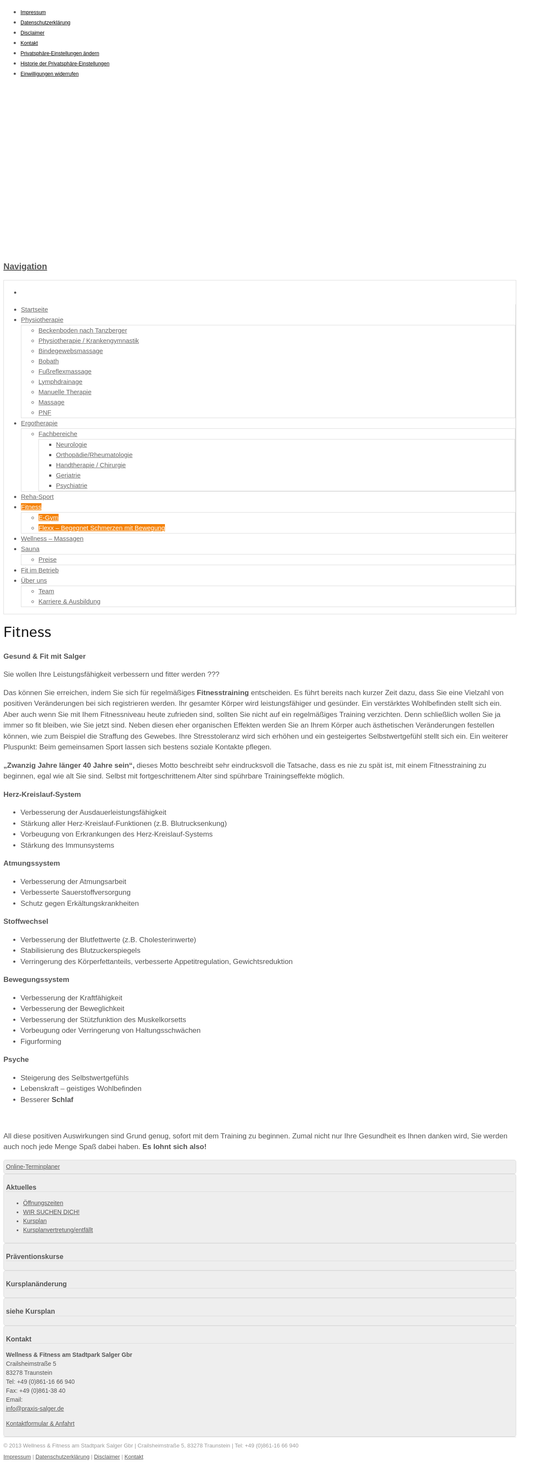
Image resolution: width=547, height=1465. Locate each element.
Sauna (30, 548)
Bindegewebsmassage (70, 350)
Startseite (34, 309)
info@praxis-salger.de (35, 1408)
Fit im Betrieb (40, 570)
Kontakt (29, 43)
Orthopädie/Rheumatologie (94, 454)
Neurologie (71, 444)
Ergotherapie (39, 423)
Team (46, 591)
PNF (44, 412)
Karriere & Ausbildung (69, 601)
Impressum (33, 12)
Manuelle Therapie (64, 391)
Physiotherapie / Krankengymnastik (88, 340)
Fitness (31, 506)
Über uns (34, 580)
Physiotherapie (42, 319)
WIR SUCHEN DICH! (51, 1212)
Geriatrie (68, 475)
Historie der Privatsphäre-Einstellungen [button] (65, 64)
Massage (51, 402)
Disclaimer (32, 33)
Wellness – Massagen (52, 538)
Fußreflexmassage (64, 371)
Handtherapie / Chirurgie (91, 465)
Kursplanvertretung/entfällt (58, 1229)
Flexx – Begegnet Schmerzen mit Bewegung (101, 527)
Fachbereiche (57, 433)
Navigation (25, 266)
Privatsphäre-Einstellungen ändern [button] (60, 53)
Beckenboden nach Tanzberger (82, 330)
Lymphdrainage (60, 381)
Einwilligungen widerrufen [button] (50, 74)
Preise (47, 559)
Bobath (48, 361)
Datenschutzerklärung (46, 23)
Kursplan (35, 1220)
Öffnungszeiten (43, 1203)
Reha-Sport (37, 496)
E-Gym (48, 517)
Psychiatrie (71, 485)
